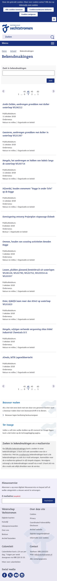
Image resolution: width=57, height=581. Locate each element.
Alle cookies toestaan (14, 9)
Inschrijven (48, 500)
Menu (5, 43)
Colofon (33, 514)
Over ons (5, 530)
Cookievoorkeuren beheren (40, 9)
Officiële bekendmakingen (15, 448)
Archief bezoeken (9, 538)
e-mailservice (24, 454)
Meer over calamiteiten (11, 562)
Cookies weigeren (28, 14)
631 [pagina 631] (38, 91)
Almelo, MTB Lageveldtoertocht (18, 358)
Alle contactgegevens (38, 559)
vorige (3, 91)
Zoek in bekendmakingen (14, 68)
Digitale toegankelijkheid (39, 533)
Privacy (32, 518)
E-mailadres (11, 496)
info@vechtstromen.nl (43, 554)
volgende (53, 91)
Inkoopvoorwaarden (10, 526)
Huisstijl (5, 522)
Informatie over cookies (28, 5)
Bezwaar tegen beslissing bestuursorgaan (21, 415)
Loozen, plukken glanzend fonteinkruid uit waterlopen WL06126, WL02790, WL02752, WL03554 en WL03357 (28, 273)
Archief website (36, 529)
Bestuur (5, 534)
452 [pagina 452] (32, 91)
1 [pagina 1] (18, 94)
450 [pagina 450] (24, 91)
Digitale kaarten (8, 517)
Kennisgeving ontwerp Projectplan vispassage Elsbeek (28, 217)
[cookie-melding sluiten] (54, 19)
